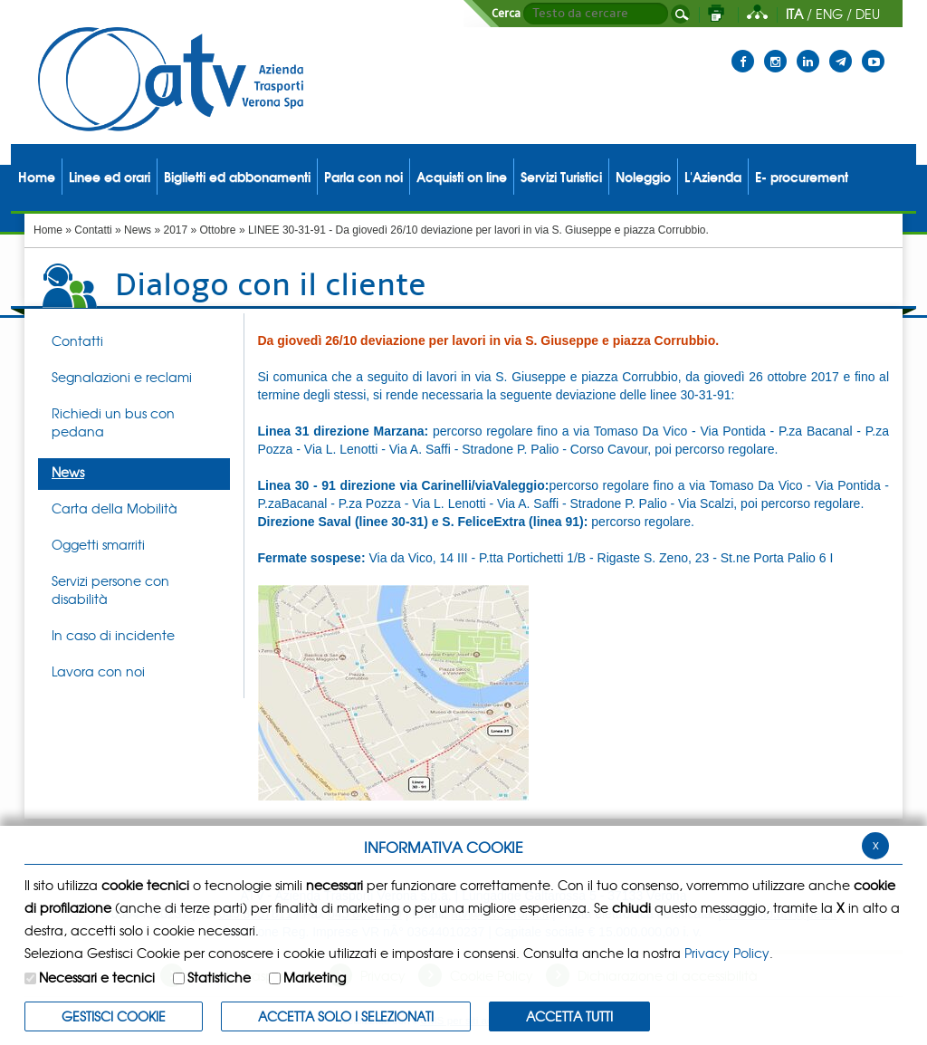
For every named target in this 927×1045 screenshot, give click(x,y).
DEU (867, 14)
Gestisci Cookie (114, 1016)
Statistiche (219, 977)
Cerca (506, 13)
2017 (175, 230)
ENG (829, 14)
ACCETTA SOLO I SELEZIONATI (346, 1016)
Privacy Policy (726, 953)
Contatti (92, 230)
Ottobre (218, 230)
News (137, 230)
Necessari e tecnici (97, 977)
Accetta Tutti (569, 1016)
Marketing (314, 977)
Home (47, 230)
